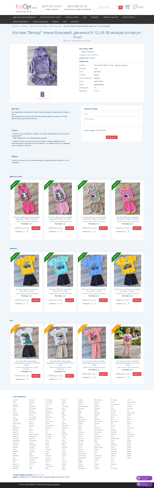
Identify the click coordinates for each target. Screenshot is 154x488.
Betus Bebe (32, 419)
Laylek (64, 451)
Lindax (64, 456)
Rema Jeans (114, 421)
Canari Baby (32, 441)
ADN (14, 402)
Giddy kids (48, 460)
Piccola (113, 402)
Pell (95, 462)
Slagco (113, 443)
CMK (30, 468)
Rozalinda (113, 434)
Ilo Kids (64, 415)
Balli (14, 458)
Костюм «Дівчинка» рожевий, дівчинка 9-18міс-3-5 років (60, 218)
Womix (129, 421)
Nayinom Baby (98, 430)
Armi (14, 417)
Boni (30, 428)
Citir (30, 466)
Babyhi (15, 449)
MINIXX (80, 462)
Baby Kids (16, 434)
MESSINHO (81, 421)
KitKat (63, 441)
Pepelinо (97, 468)
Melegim (80, 417)
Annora (15, 413)
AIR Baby (15, 406)
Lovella (64, 464)
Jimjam (64, 423)
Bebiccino (32, 402)
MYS (95, 426)
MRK (95, 417)
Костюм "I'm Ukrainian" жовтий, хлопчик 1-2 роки (128, 290)
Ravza (112, 419)
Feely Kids (48, 449)
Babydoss (16, 445)
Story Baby (114, 451)
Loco (63, 458)
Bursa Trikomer (33, 434)
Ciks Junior (32, 462)
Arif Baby (15, 415)
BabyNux (15, 451)
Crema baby (49, 402)
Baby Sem (16, 438)
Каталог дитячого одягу (50, 17)
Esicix (47, 441)
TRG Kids (129, 406)
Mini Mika (81, 441)
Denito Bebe (49, 408)
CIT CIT (31, 464)
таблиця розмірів (121, 65)
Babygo (15, 447)
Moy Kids (97, 413)
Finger (47, 453)
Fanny (47, 447)
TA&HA (113, 456)
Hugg (63, 411)
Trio (128, 411)
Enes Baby (48, 434)
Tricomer (130, 408)
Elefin (47, 430)
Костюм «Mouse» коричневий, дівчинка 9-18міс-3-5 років (94, 218)
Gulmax (64, 400)
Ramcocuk (114, 415)
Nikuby (96, 434)
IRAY (63, 417)
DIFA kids (48, 411)
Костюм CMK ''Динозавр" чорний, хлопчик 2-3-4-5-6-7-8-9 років (27, 363)
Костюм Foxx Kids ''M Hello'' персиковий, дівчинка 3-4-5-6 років (128, 363)
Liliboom (64, 453)
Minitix (80, 460)
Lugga (63, 468)
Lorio (63, 460)
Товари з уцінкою (110, 17)
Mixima (96, 404)
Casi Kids (32, 447)
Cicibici (31, 456)
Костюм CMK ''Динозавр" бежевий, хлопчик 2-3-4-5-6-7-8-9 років (60, 363)
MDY (79, 415)
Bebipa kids (32, 406)
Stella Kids (114, 449)
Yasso (129, 432)
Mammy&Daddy (83, 406)
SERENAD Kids (115, 438)
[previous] (11, 211)
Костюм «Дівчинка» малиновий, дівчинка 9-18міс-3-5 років (26, 218)
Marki (79, 411)
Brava (31, 432)
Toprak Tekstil (131, 402)
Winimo (129, 419)
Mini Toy (80, 443)
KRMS (63, 445)
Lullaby (80, 400)
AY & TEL (15, 421)
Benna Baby (32, 413)
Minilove (80, 449)
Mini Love (81, 438)
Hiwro (63, 408)
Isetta (63, 419)
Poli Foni (113, 411)
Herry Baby (65, 406)
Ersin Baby (48, 436)
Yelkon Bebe (130, 434)
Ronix (112, 428)
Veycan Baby (131, 413)
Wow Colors (130, 428)
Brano (31, 430)
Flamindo (48, 456)
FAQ (64, 22)
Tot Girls (129, 404)
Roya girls (113, 430)
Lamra (64, 449)
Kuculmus (65, 447)
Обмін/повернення (20, 22)
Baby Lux (15, 436)
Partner (96, 460)
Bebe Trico (16, 464)
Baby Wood (16, 441)
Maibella (80, 402)
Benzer (31, 415)
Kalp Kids (64, 428)
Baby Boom (16, 428)
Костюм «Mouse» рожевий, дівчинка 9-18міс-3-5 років (127, 218)
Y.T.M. (129, 430)
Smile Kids (114, 445)
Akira (14, 408)
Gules (47, 468)
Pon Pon (113, 413)
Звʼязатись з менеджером (144, 484)
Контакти (75, 22)
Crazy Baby (48, 400)
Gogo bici (48, 464)
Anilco (14, 411)
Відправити (112, 137)
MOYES (96, 415)
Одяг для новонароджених (24, 17)
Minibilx (80, 445)
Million (80, 430)
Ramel (112, 417)
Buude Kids (32, 436)
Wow (128, 426)
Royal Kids (114, 432)
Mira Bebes (81, 468)
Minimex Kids (82, 456)
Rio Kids (113, 426)
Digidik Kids (48, 413)
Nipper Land (98, 436)
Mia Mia (80, 423)
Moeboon (97, 408)
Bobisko (31, 426)
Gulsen (64, 402)
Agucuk (15, 404)
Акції (85, 17)
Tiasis (112, 460)
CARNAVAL (32, 445)
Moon (96, 411)
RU (124, 7)
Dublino (47, 423)
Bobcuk (31, 423)
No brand (97, 438)
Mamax (80, 404)
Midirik (80, 426)
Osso (95, 451)
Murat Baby (97, 421)
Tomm (129, 400)
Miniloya (80, 451)
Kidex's (64, 432)
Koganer (64, 443)
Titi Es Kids (114, 468)
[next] (142, 211)
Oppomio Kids (98, 447)
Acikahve (15, 400)
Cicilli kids (32, 460)
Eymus (47, 443)
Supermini (114, 453)
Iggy (63, 413)
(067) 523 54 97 (52, 6)
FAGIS (47, 445)
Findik (47, 451)
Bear (14, 462)
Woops (129, 423)
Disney (47, 415)
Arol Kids (15, 419)
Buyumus (32, 438)
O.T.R (96, 443)
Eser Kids (48, 438)
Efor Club (48, 428)
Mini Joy (80, 436)
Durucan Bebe (49, 426)
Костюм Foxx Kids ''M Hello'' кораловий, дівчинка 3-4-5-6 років (94, 363)
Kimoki (64, 438)
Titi (112, 466)
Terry (112, 458)
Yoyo (128, 438)
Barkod (15, 460)
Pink (112, 406)
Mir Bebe (81, 466)
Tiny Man (113, 464)
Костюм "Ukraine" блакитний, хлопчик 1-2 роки (94, 290)
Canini (31, 443)
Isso (63, 421)
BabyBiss (15, 443)
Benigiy (31, 411)
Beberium (16, 468)
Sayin (112, 436)
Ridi (112, 423)
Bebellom (16, 466)
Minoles (80, 464)
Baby (14, 426)
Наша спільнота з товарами (145, 478)
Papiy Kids (97, 458)
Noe (95, 441)
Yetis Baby (130, 436)
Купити (36, 228)
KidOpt (129, 441)
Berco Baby (32, 417)
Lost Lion (64, 462)
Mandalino (81, 408)
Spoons (113, 447)
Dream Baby (49, 421)
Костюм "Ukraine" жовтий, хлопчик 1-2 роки (26, 290)
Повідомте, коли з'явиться (88, 55)
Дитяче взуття (128, 17)
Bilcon (31, 421)
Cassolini (32, 449)
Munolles (97, 419)
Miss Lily (96, 402)
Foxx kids (48, 458)
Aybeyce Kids (17, 423)
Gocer (47, 462)
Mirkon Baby (98, 400)
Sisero (112, 441)
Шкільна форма (71, 17)
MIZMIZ (96, 406)
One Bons (97, 445)
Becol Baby (32, 408)
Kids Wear (65, 434)
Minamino (81, 432)
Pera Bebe (114, 400)
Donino (47, 419)
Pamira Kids (97, 456)
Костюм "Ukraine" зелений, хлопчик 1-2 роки (60, 290)
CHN (30, 453)
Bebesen (31, 400)
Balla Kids (16, 456)
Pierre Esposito (115, 404)
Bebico (31, 404)
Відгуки (56, 22)
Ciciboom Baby (33, 458)
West (128, 417)
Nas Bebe (97, 428)
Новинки (95, 17)
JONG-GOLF (65, 426)
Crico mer (48, 404)
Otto (95, 453)
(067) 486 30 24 (77, 6)
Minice (80, 447)
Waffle (129, 415)
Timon (112, 462)
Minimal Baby (82, 453)
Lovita (63, 466)
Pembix (96, 464)
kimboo (64, 436)
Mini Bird (80, 434)
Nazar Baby (97, 432)
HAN (63, 404)
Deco (47, 406)
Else (46, 432)
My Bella (97, 423)
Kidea (63, 430)
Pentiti (96, 466)
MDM (79, 413)
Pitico (112, 408)
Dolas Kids (48, 417)
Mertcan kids (82, 419)
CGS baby (32, 451)
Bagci (14, 453)
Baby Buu (16, 430)
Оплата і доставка (40, 22)
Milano (80, 428)
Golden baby (49, 466)
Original (96, 449)
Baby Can (16, 432)
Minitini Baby (82, 458)
